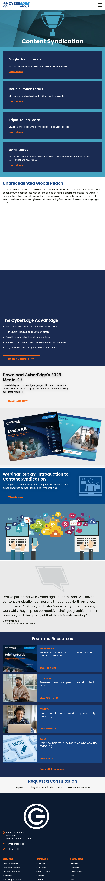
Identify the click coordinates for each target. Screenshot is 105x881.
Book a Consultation (21, 358)
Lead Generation (11, 863)
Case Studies (76, 871)
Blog (72, 875)
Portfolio (74, 863)
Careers (40, 875)
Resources (76, 858)
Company (42, 858)
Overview (40, 863)
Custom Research (11, 871)
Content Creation (11, 867)
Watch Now (15, 497)
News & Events (43, 871)
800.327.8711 (11, 849)
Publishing (7, 875)
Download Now (18, 401)
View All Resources (52, 769)
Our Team (41, 867)
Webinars (74, 867)
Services (8, 858)
